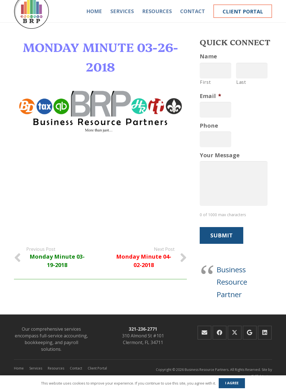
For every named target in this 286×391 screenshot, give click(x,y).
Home (19, 368)
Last (241, 82)
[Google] (250, 333)
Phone (209, 125)
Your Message (220, 155)
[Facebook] (220, 333)
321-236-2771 (143, 329)
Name (208, 56)
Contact (76, 368)
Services (35, 368)
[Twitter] (235, 333)
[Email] (204, 333)
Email (210, 96)
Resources (56, 368)
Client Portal (97, 368)
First (205, 82)
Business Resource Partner (231, 281)
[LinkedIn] (265, 333)
